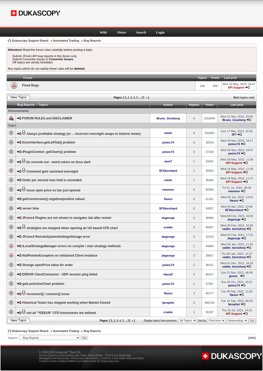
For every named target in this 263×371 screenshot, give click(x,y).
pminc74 (168, 142)
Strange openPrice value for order (47, 265)
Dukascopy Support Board (30, 40)
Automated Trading (66, 40)
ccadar (168, 227)
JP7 (234, 134)
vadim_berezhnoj (234, 228)
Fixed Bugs (30, 85)
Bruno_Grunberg (168, 118)
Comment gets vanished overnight (52, 171)
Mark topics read (243, 97)
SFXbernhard (168, 170)
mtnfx (168, 133)
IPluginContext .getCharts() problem (49, 152)
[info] (252, 337)
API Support (236, 87)
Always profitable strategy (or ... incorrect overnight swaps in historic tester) (84, 134)
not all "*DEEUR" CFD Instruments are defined (61, 313)
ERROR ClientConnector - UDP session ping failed (59, 274)
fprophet (168, 302)
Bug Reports (92, 40)
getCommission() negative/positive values (53, 199)
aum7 (168, 161)
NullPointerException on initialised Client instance (59, 255)
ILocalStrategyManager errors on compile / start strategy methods (71, 246)
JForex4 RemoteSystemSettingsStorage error (56, 237)
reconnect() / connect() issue (48, 294)
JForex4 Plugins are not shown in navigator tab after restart (66, 218)
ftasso (168, 199)
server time (30, 208)
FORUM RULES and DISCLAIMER (47, 118)
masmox (168, 189)
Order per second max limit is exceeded (52, 180)
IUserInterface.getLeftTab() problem (48, 142)
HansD (168, 274)
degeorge (168, 217)
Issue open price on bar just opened (53, 190)
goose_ (234, 276)
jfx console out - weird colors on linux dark (59, 162)
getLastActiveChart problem (43, 284)
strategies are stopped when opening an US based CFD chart (72, 228)
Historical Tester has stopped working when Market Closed (66, 302)
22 (142, 97)
